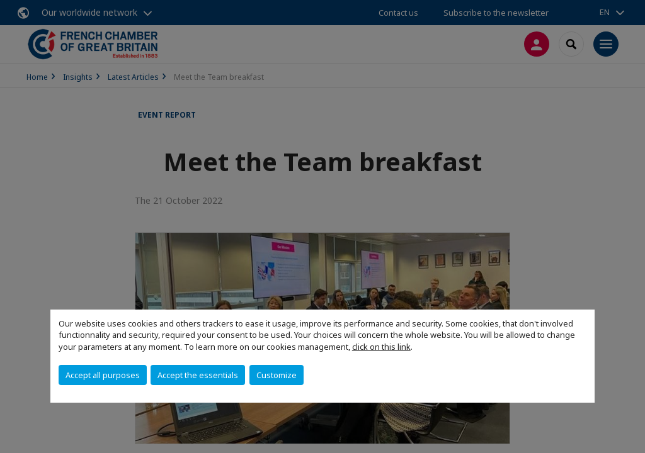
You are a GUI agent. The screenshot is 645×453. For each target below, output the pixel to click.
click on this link (381, 346)
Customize (276, 375)
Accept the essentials (197, 375)
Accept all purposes (103, 375)
